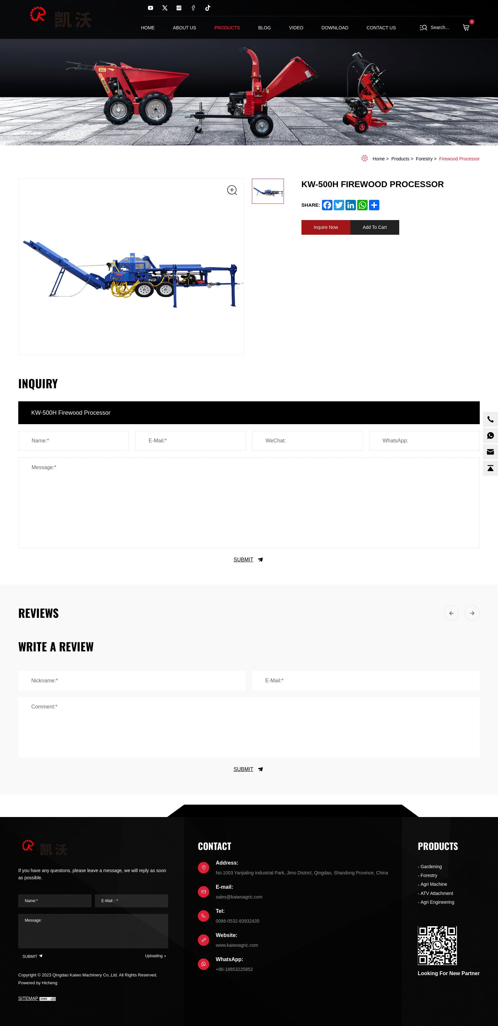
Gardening (431, 866)
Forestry (424, 158)
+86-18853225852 (234, 969)
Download (335, 27)
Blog (264, 27)
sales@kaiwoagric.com (239, 897)
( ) (468, 28)
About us (184, 27)
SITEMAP (28, 998)
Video (296, 27)
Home (148, 27)
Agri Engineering (437, 902)
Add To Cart (375, 227)
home (379, 158)
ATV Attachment (436, 893)
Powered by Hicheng (37, 982)
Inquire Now (326, 227)
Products (227, 27)
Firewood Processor (459, 158)
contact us (381, 27)
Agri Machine (433, 884)
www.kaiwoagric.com (237, 945)
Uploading (154, 956)
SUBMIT (249, 560)
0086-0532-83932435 (237, 921)
